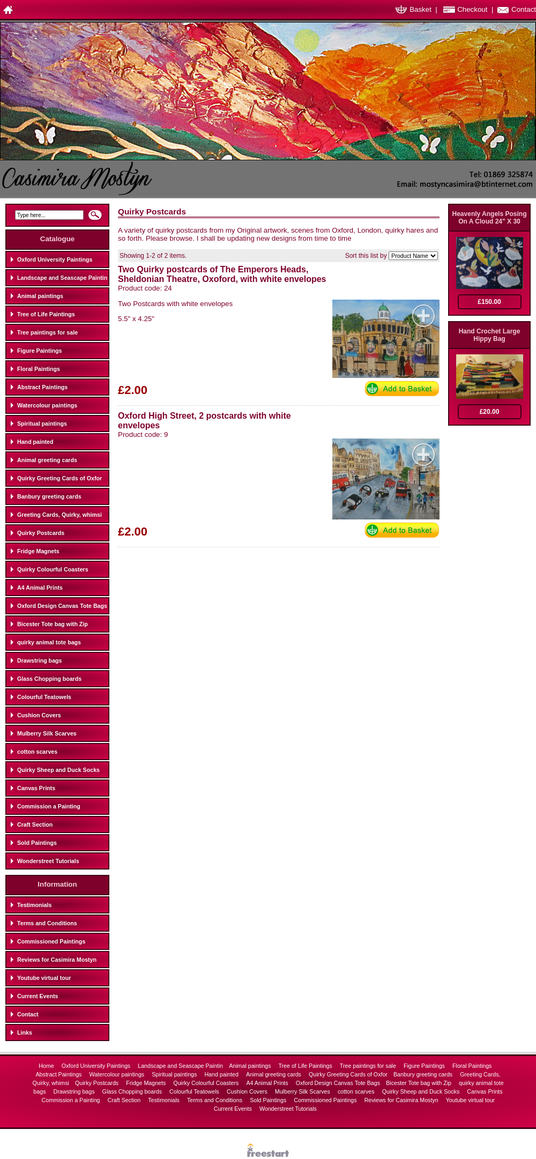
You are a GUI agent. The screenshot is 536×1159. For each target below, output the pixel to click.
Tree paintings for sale (47, 332)
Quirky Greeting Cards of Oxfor (59, 478)
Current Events (37, 996)
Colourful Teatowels (44, 697)
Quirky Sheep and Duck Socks (58, 770)
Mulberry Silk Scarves (47, 733)
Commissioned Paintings (51, 941)
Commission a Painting (48, 806)
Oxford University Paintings (54, 259)
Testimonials (34, 905)
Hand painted (35, 442)
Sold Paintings (37, 842)
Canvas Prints (36, 788)
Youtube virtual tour (44, 978)
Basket (420, 9)
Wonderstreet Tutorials (48, 861)
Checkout (472, 9)
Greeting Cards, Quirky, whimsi (59, 514)
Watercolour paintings (47, 405)
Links (24, 1032)
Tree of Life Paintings (46, 314)
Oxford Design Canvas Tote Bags (62, 606)
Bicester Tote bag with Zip (52, 624)
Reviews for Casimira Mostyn (56, 959)
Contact (523, 9)
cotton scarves (37, 751)
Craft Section (35, 824)
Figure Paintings (39, 350)
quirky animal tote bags (49, 642)
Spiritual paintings (42, 423)
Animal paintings (40, 296)
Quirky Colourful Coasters (52, 569)
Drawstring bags (39, 660)
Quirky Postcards (40, 533)
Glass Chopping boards (49, 678)
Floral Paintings (38, 369)
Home (47, 1066)
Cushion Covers (39, 715)
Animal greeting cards (47, 460)
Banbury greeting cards (49, 496)
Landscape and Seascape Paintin (62, 277)
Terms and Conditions (47, 923)
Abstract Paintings (42, 387)
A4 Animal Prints (40, 587)
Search (95, 218)
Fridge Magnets (38, 551)
